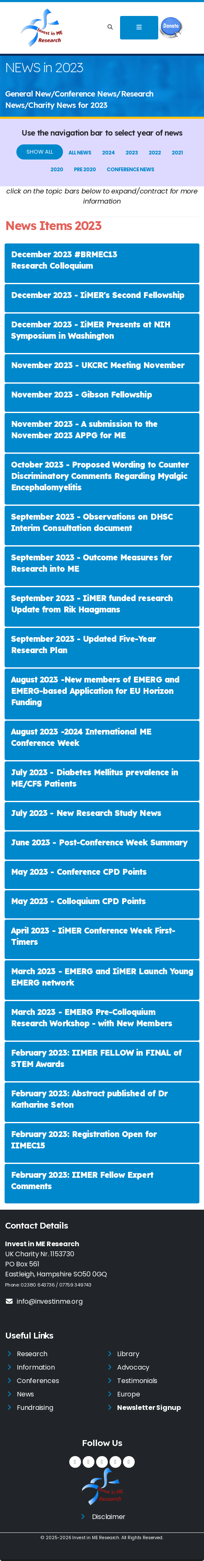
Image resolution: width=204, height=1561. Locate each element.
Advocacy (133, 1367)
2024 (108, 152)
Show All (39, 152)
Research (32, 1354)
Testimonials (137, 1381)
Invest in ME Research (95, 1538)
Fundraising (35, 1407)
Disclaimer (109, 1517)
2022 (155, 152)
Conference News (130, 169)
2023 (132, 152)
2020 (56, 169)
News (25, 1394)
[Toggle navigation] (139, 27)
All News (79, 152)
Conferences (38, 1381)
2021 (177, 152)
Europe (128, 1394)
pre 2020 (85, 169)
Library (128, 1354)
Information (36, 1367)
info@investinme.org (43, 1301)
